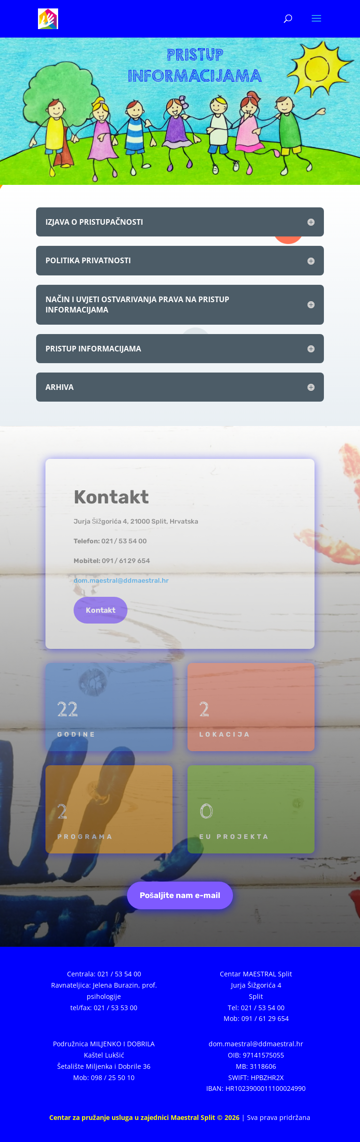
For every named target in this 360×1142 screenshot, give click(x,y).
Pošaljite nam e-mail (180, 895)
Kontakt (100, 610)
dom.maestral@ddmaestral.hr (121, 581)
